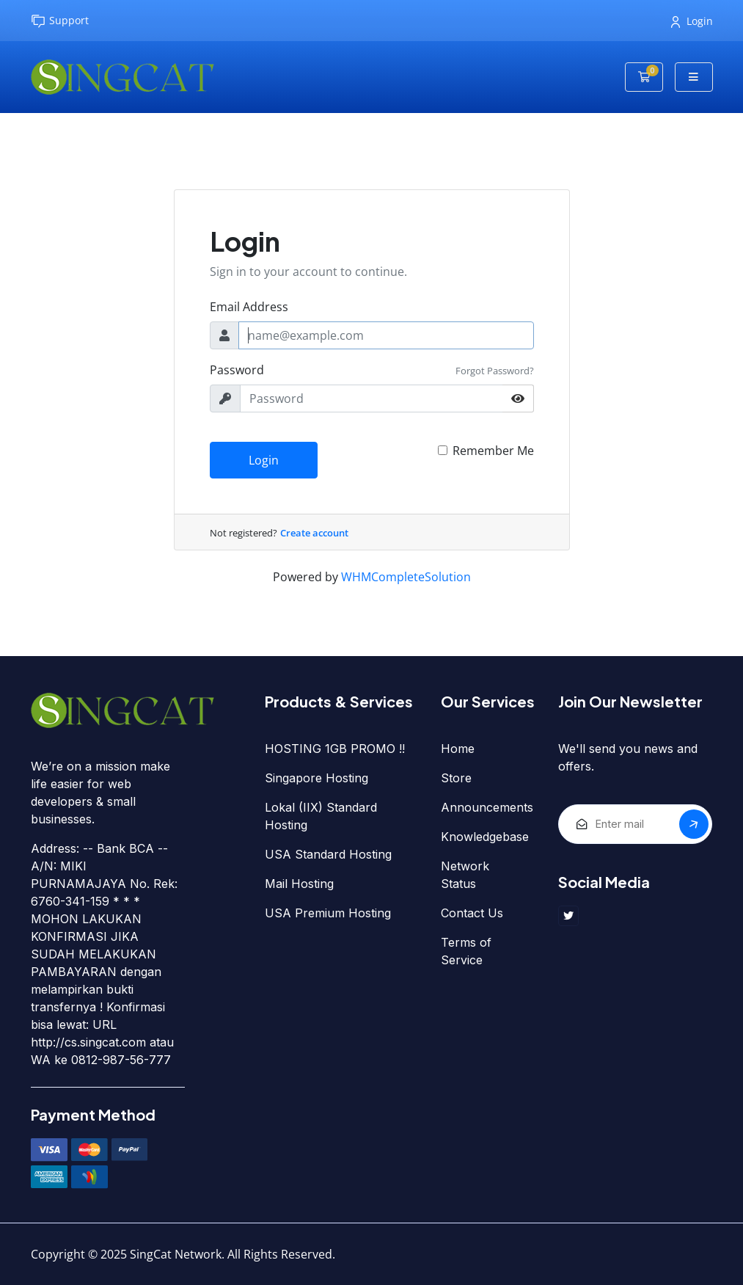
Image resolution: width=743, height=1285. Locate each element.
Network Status (465, 875)
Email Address (249, 307)
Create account (314, 532)
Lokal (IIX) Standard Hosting (321, 816)
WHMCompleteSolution (406, 577)
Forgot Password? (494, 370)
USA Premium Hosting (328, 913)
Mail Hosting (299, 883)
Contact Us (472, 913)
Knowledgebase (485, 836)
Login (692, 21)
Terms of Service (466, 951)
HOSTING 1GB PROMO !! (335, 748)
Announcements (487, 807)
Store (456, 778)
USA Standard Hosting (328, 854)
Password (237, 370)
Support (60, 21)
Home (458, 748)
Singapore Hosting (316, 778)
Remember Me (493, 451)
